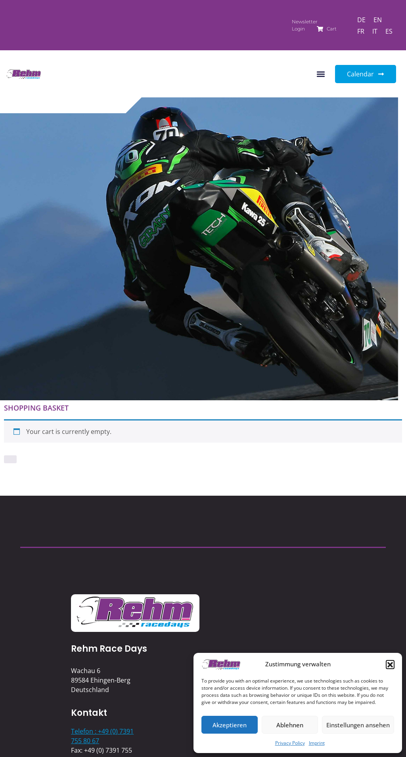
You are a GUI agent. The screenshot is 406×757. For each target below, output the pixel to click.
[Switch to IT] (374, 31)
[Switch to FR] (360, 31)
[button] (390, 664)
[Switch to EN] (378, 19)
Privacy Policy (290, 743)
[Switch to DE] (361, 19)
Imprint (317, 743)
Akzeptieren (230, 725)
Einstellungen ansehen (358, 725)
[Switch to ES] (388, 31)
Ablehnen (289, 725)
